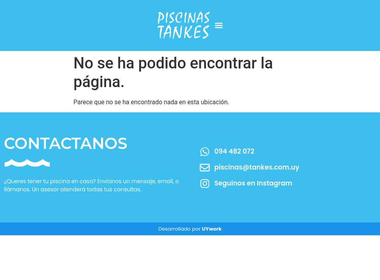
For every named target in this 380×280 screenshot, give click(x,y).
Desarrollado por (189, 229)
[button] (218, 25)
